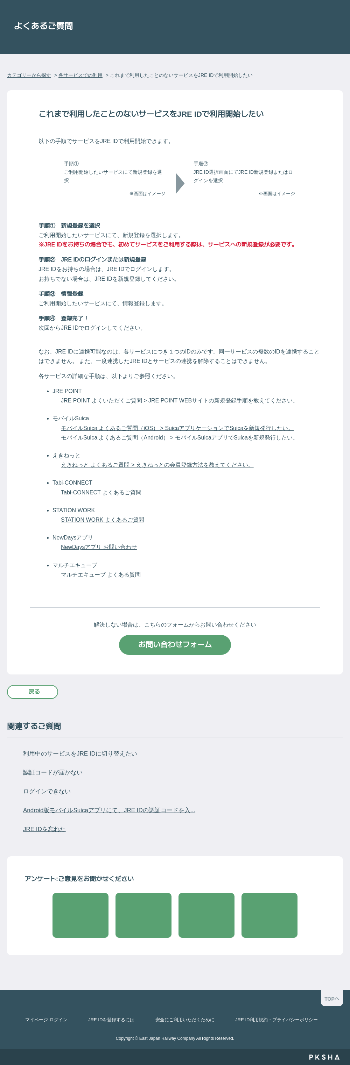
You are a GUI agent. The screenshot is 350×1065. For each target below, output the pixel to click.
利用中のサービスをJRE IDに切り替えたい (80, 753)
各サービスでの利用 (80, 75)
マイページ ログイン (46, 1019)
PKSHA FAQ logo (324, 1057)
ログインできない (47, 791)
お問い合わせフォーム (175, 645)
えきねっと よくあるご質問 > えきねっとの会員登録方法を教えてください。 (157, 465)
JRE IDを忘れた (44, 829)
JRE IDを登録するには (111, 1019)
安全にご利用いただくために (185, 1019)
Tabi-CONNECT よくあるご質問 (101, 492)
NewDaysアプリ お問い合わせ (99, 547)
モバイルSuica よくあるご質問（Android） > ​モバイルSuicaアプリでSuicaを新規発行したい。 (179, 438)
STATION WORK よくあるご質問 (102, 520)
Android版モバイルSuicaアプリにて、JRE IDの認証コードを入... (109, 810)
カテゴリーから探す (29, 75)
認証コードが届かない (53, 772)
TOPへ (332, 999)
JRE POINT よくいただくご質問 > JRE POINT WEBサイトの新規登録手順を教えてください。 (179, 400)
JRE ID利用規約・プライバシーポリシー (276, 1019)
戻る (34, 692)
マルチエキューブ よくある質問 (101, 575)
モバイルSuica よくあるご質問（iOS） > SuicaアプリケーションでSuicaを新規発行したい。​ (177, 428)
